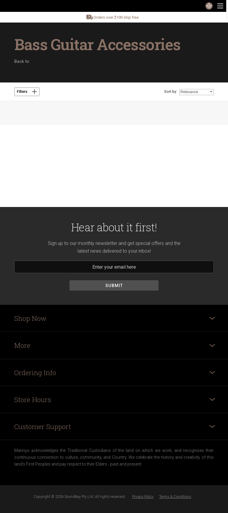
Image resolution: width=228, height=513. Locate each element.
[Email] (114, 267)
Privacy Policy (142, 496)
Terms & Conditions (175, 496)
